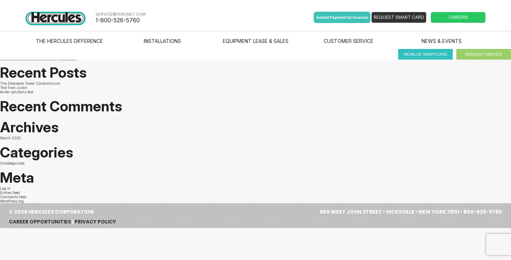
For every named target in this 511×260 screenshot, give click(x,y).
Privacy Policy (95, 221)
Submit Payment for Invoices (342, 17)
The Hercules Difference (69, 41)
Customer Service (348, 41)
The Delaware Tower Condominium (30, 83)
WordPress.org (12, 201)
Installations (162, 41)
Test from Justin (13, 87)
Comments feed (13, 197)
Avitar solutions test (16, 92)
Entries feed (10, 192)
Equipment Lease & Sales (256, 41)
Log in (5, 188)
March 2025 (10, 138)
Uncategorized (12, 163)
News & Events (442, 41)
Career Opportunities (40, 221)
